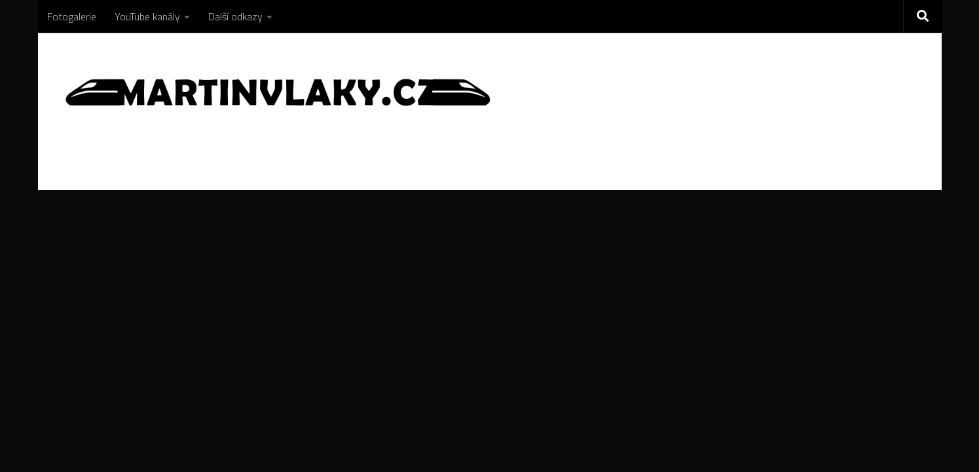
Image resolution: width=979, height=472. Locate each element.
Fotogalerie (71, 16)
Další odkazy (235, 16)
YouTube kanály (147, 16)
